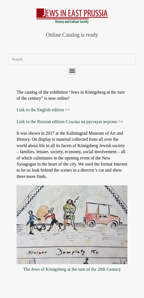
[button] (72, 71)
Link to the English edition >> (43, 109)
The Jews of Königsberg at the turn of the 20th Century (72, 269)
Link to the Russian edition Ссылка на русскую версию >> (70, 121)
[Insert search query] (72, 59)
